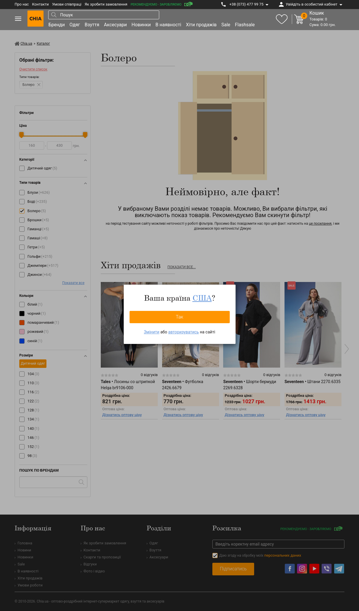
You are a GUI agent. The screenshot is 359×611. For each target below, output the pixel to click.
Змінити (151, 332)
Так (179, 317)
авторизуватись (183, 332)
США (202, 297)
